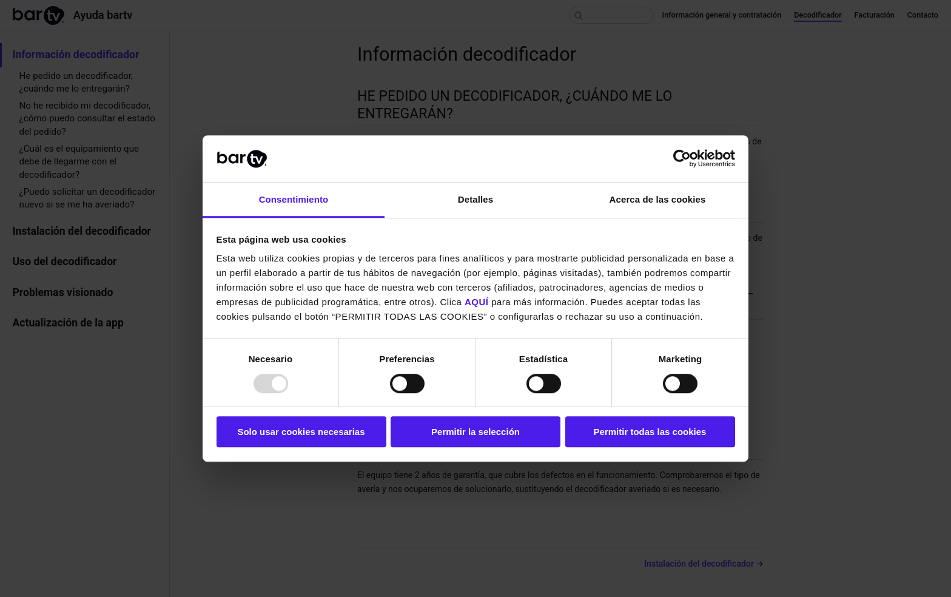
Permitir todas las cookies (650, 432)
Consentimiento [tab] (294, 199)
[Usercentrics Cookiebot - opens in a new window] (682, 159)
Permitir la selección (475, 432)
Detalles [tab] (475, 199)
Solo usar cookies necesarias (301, 432)
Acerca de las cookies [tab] (658, 199)
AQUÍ (477, 302)
